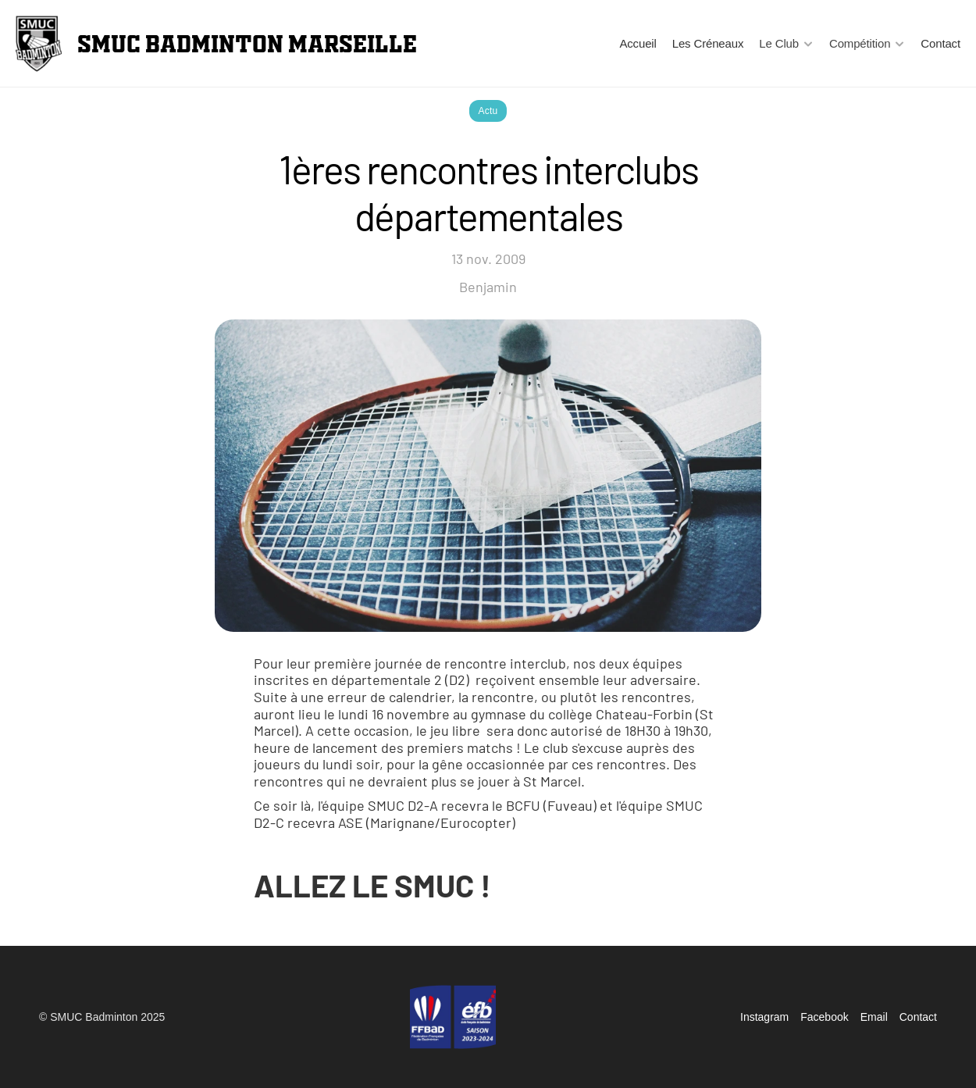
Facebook (824, 1017)
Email (874, 1017)
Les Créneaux (708, 43)
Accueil (637, 43)
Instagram (764, 1017)
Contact (940, 43)
